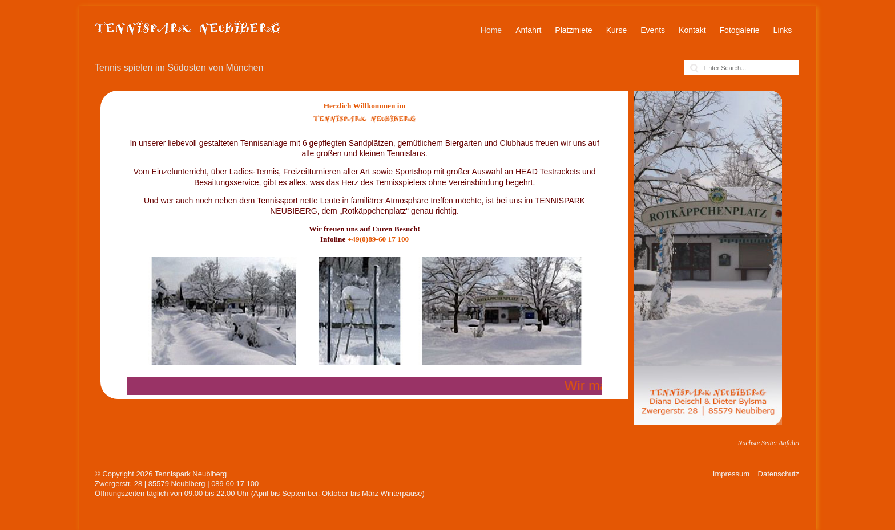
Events (652, 30)
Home (491, 30)
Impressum (731, 474)
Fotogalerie (740, 30)
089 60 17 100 (235, 483)
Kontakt (692, 30)
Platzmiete (573, 30)
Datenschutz (778, 474)
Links (782, 30)
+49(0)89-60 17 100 (378, 239)
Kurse (616, 30)
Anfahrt (528, 30)
